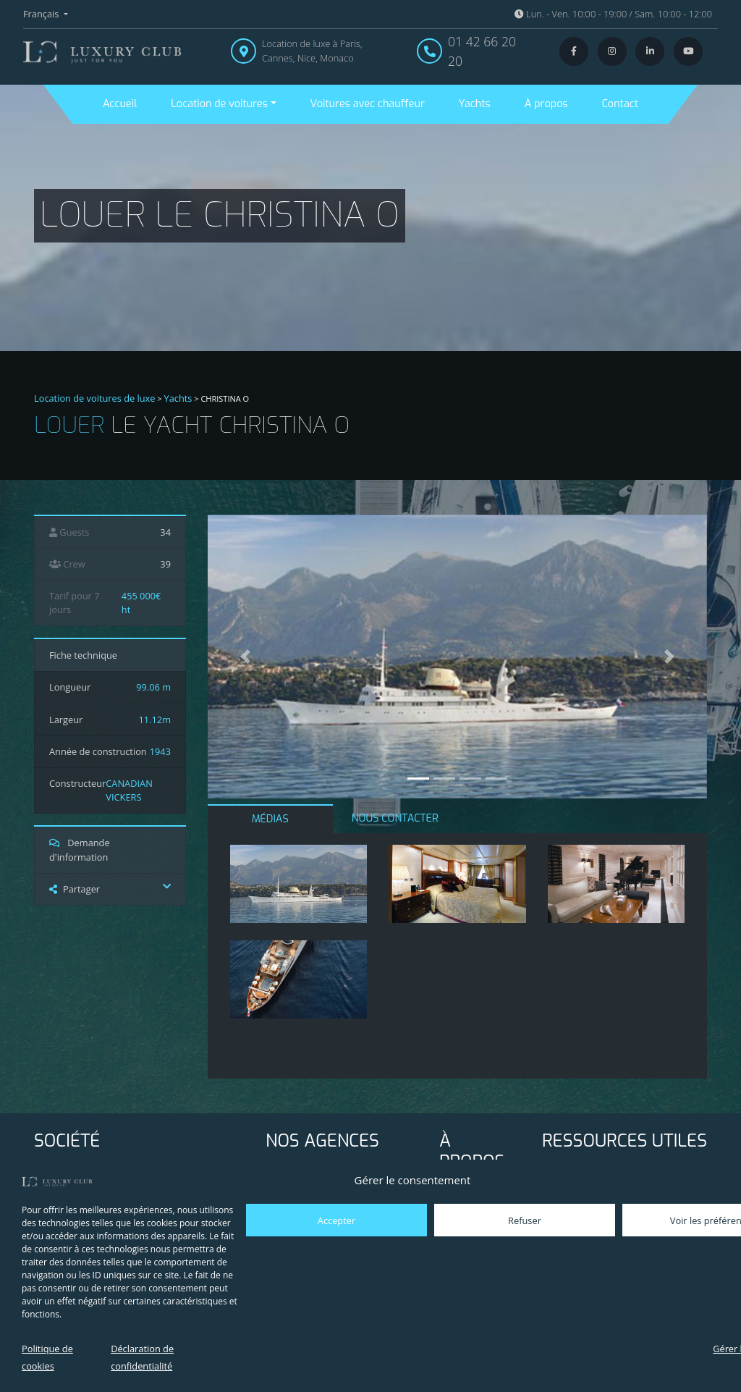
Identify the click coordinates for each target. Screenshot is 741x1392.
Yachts (475, 104)
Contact (620, 104)
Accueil (120, 104)
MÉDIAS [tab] (270, 819)
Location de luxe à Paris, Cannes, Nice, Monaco (312, 50)
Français (42, 13)
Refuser (524, 1220)
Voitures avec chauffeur (367, 104)
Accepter (336, 1220)
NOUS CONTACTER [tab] (395, 818)
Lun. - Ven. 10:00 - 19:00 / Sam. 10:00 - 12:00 (613, 13)
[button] (245, 656)
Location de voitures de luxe (95, 398)
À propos (546, 104)
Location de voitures (219, 104)
